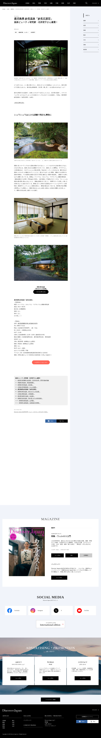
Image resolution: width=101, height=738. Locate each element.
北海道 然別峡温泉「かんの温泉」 (27, 387)
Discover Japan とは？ (50, 720)
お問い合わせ (48, 724)
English (95, 3)
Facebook (16, 610)
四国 (62, 3)
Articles (5, 716)
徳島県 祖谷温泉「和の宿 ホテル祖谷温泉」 (30, 398)
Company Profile (30, 725)
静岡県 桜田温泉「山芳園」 (27, 400)
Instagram (40, 610)
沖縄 (74, 3)
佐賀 (84, 25)
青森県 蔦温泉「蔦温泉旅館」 (26, 382)
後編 (47, 380)
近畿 (51, 3)
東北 (34, 3)
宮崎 (84, 44)
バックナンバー (27, 720)
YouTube (86, 610)
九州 (68, 3)
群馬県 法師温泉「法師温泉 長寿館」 (29, 403)
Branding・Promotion (53, 716)
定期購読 (86, 555)
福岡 (84, 20)
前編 (44, 380)
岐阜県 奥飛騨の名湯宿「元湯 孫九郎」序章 (30, 380)
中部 (45, 3)
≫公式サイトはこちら (40, 362)
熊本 (84, 35)
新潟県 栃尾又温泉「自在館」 (26, 396)
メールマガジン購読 (50, 699)
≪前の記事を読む (19, 102)
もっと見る (57, 555)
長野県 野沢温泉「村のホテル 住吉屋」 (29, 391)
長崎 (84, 30)
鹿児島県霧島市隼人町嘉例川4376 (27, 323)
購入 (72, 555)
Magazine (27, 716)
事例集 (46, 722)
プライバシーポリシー (50, 725)
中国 (57, 3)
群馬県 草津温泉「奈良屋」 (26, 385)
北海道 (27, 3)
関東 (39, 3)
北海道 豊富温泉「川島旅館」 (26, 394)
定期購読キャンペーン (87, 716)
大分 (84, 40)
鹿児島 (85, 49)
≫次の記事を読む (41, 292)
